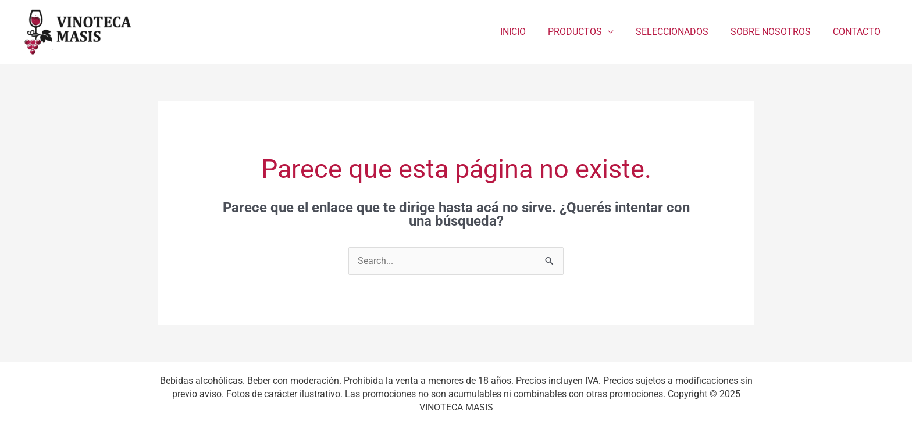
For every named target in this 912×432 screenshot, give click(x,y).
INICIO (529, 31)
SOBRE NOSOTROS (776, 31)
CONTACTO (858, 31)
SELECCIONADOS (680, 31)
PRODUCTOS (587, 31)
